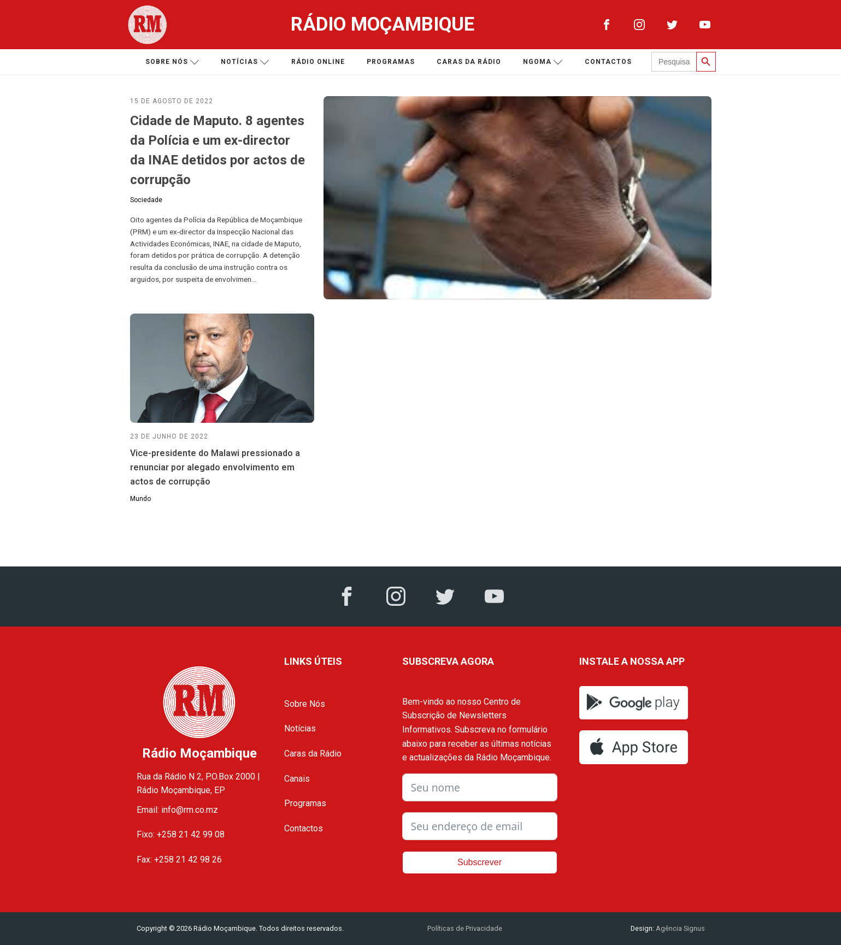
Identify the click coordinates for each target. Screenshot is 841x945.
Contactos (608, 62)
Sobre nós (172, 62)
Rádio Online (318, 62)
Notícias (245, 62)
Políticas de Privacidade (464, 928)
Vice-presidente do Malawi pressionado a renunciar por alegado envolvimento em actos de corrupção (215, 467)
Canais (297, 778)
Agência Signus (679, 928)
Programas (391, 62)
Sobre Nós (304, 704)
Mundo (140, 499)
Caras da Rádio (469, 62)
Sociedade (146, 200)
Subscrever (479, 862)
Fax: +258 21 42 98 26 (179, 859)
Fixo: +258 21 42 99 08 (181, 834)
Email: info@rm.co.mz (177, 810)
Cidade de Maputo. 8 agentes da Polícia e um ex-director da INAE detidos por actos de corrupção (217, 150)
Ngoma (543, 62)
